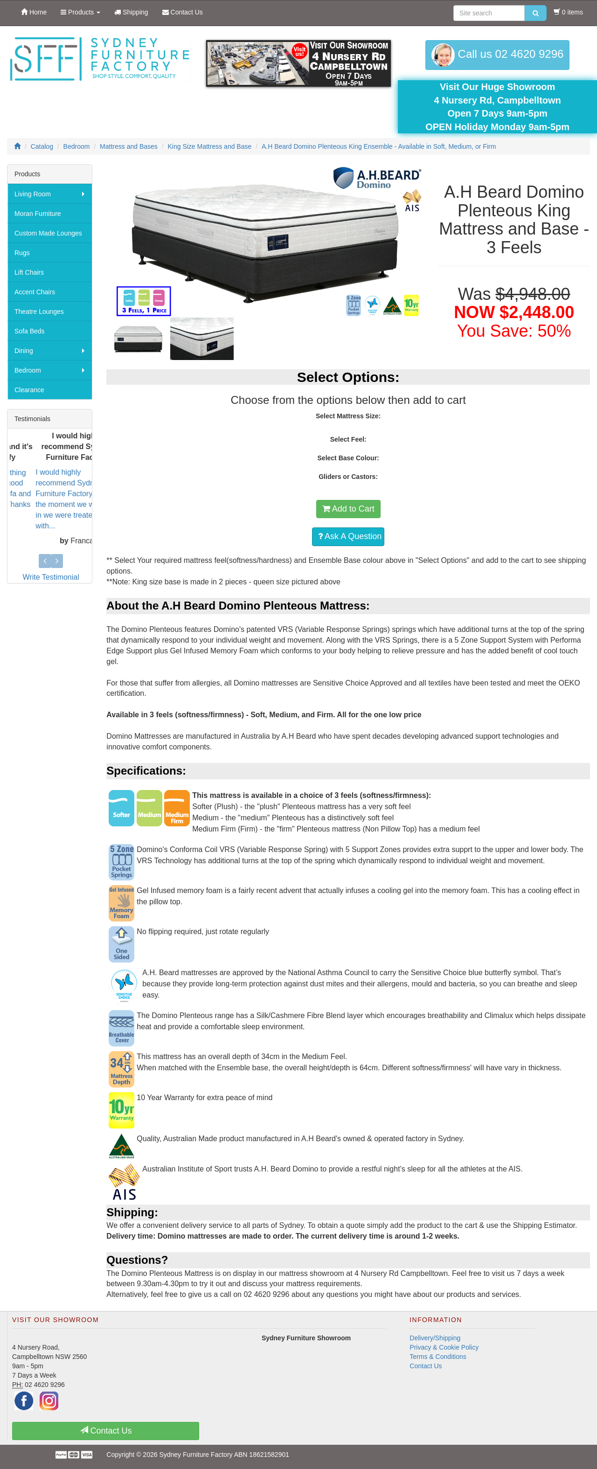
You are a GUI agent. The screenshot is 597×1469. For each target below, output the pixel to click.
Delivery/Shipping (435, 1338)
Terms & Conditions (438, 1356)
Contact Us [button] (106, 1430)
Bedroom (27, 370)
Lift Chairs (29, 272)
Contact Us (426, 1366)
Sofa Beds (29, 331)
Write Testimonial (51, 577)
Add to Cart (348, 508)
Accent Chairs (34, 292)
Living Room (32, 194)
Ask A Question (350, 536)
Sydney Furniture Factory (195, 1454)
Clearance (29, 390)
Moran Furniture (37, 213)
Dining (23, 350)
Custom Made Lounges (48, 233)
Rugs (22, 252)
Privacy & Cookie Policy (444, 1347)
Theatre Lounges (39, 311)
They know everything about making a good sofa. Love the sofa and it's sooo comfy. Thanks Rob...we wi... (42, 493)
